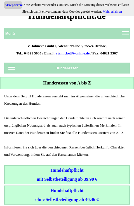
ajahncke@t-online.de (73, 53)
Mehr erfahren (112, 11)
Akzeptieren (13, 5)
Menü (67, 34)
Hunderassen (43, 69)
